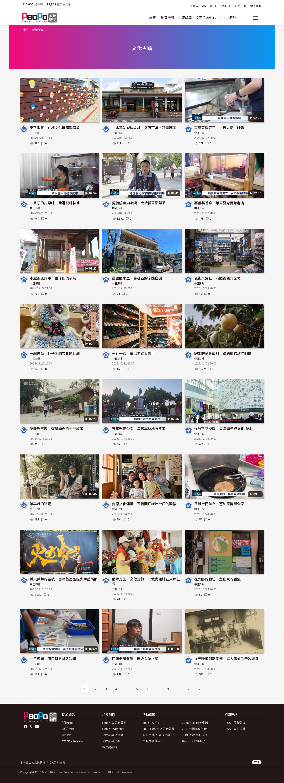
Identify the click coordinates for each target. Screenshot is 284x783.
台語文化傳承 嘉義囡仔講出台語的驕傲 (144, 503)
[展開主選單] (255, 18)
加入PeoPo (209, 6)
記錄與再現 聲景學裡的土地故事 (56, 428)
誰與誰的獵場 (40, 503)
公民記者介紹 (111, 741)
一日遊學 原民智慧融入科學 (53, 658)
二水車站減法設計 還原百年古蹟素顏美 (144, 127)
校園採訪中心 (205, 18)
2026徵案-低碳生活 (195, 722)
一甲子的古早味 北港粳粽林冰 (55, 202)
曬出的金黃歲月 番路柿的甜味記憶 (223, 353)
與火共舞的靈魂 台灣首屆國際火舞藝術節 (64, 578)
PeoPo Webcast (113, 728)
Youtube (37, 727)
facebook (26, 727)
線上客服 (255, 6)
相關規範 (68, 728)
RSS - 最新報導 (235, 722)
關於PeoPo (69, 722)
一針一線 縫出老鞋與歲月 (133, 353)
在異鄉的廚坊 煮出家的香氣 (217, 578)
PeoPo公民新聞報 (114, 722)
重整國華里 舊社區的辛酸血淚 (137, 277)
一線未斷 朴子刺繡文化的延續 (55, 353)
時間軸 (66, 735)
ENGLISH (225, 6)
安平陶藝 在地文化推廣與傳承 (55, 127)
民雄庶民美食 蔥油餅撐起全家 (219, 503)
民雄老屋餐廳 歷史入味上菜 (135, 658)
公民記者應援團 (113, 735)
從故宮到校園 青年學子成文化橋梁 (223, 428)
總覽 (152, 18)
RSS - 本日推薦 (235, 728)
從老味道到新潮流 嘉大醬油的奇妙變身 (226, 658)
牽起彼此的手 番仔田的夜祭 (53, 277)
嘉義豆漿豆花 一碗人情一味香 (219, 127)
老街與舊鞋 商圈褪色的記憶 (217, 277)
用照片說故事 (152, 741)
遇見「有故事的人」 (195, 741)
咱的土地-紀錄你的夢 (157, 735)
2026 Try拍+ (151, 722)
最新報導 (37, 30)
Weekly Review (72, 741)
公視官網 (240, 6)
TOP (256, 762)
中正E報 (35, 133)
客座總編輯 (109, 747)
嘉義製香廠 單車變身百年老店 (219, 202)
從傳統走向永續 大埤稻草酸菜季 (138, 202)
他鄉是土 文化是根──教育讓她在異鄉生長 (146, 581)
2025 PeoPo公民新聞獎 (158, 728)
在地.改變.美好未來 (195, 735)
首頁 (25, 30)
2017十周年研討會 (194, 728)
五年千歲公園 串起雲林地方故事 (138, 428)
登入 (195, 6)
